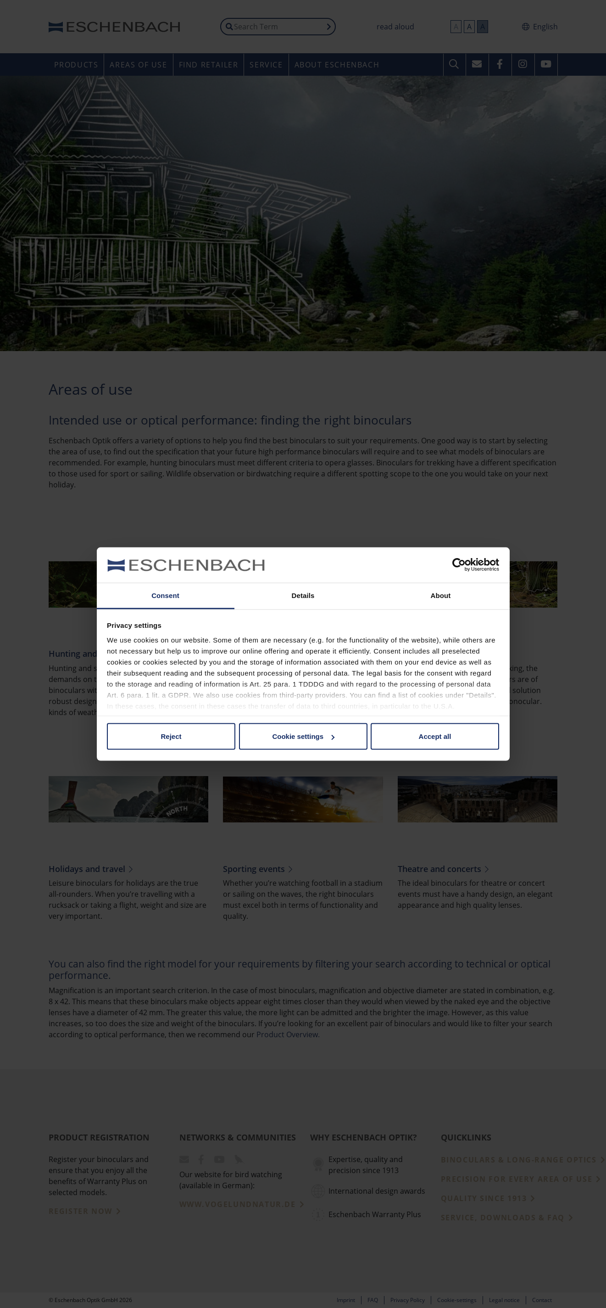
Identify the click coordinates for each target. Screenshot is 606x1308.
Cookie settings (303, 736)
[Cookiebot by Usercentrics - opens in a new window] (459, 565)
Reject (171, 736)
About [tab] (441, 595)
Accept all (435, 736)
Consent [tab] (165, 595)
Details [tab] (303, 595)
